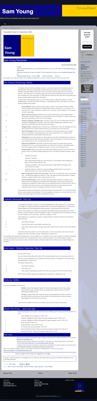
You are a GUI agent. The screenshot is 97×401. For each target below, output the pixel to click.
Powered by (87, 55)
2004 (82, 155)
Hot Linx (57, 76)
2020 (82, 121)
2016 (82, 130)
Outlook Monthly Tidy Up (24, 76)
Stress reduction (39, 366)
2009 (82, 145)
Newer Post (7, 373)
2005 (82, 153)
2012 (82, 138)
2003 (82, 157)
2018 (82, 125)
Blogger (59, 396)
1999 (82, 166)
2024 (82, 112)
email (29, 302)
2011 (82, 140)
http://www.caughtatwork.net (25, 339)
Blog (5, 24)
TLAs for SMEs (36, 76)
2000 (82, 164)
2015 (82, 132)
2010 (82, 142)
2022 (82, 117)
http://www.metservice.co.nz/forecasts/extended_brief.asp (38, 343)
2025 (82, 110)
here (49, 354)
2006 (82, 151)
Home (40, 373)
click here (36, 78)
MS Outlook (20, 366)
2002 (9, 366)
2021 (82, 119)
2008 (82, 147)
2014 (82, 134)
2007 (82, 149)
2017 (82, 127)
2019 (82, 123)
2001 (82, 162)
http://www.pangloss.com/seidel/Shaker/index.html (17, 350)
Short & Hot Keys (47, 76)
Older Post (72, 373)
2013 (82, 136)
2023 (82, 115)
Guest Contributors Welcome (85, 67)
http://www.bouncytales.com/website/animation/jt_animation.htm (36, 347)
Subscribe (87, 46)
